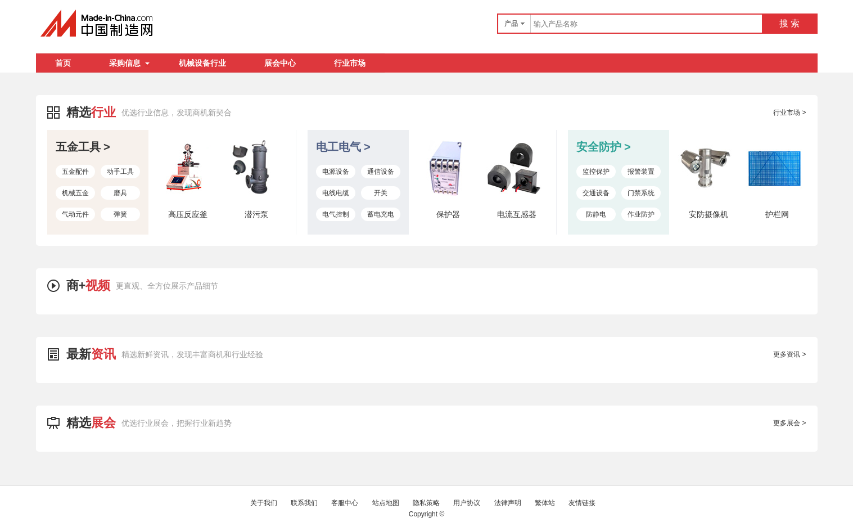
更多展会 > (789, 423)
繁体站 (545, 503)
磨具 (120, 193)
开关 (380, 193)
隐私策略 (426, 503)
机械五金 (75, 193)
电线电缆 (335, 193)
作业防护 (641, 214)
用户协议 (466, 503)
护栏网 (777, 214)
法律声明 (507, 503)
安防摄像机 (708, 214)
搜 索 (789, 23)
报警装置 (641, 172)
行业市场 (349, 63)
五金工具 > (83, 147)
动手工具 (120, 172)
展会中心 (280, 63)
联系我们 (304, 503)
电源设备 (335, 172)
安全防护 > (603, 147)
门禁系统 (641, 193)
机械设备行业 (202, 63)
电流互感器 (516, 214)
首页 (63, 63)
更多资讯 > (789, 354)
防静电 (596, 214)
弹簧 (120, 214)
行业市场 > (789, 112)
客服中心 (344, 503)
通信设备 (380, 172)
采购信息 (129, 63)
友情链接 (581, 503)
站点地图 (385, 503)
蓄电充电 (380, 214)
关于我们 (263, 503)
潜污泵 (256, 214)
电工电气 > (343, 147)
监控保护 (596, 172)
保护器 (448, 214)
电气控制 (335, 214)
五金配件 (75, 172)
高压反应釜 (187, 214)
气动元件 (75, 214)
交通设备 (596, 193)
